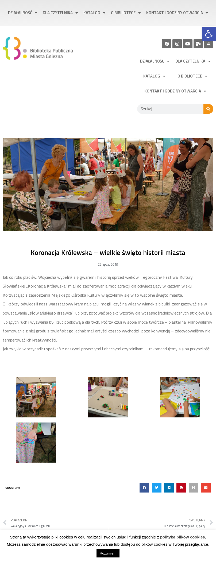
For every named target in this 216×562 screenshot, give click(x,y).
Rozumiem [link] (108, 553)
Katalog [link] (94, 13)
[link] (209, 34)
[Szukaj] (208, 109)
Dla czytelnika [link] (60, 13)
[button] (144, 488)
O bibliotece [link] (126, 13)
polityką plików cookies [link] (182, 537)
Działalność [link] (22, 13)
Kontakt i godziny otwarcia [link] (177, 13)
